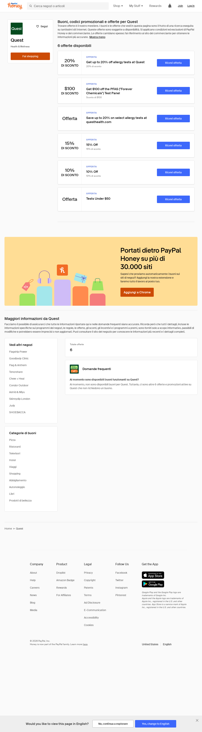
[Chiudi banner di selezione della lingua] (197, 720)
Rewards (155, 6)
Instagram (121, 587)
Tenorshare (16, 372)
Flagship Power (18, 351)
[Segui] (42, 26)
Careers (34, 587)
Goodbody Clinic (19, 358)
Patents (88, 587)
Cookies (89, 625)
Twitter (119, 580)
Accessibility (91, 617)
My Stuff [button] (136, 6)
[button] (157, 644)
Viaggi (12, 467)
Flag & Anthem (18, 365)
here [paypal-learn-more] (85, 644)
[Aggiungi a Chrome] (137, 292)
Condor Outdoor (18, 385)
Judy (12, 405)
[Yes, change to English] (155, 724)
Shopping (14, 473)
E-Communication (95, 610)
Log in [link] (191, 5)
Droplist (60, 572)
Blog (32, 602)
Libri (11, 493)
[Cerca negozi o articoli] (68, 6)
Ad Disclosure (92, 602)
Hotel (12, 460)
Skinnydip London (19, 398)
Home (8, 528)
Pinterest (120, 595)
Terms (87, 595)
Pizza (12, 440)
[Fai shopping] (30, 56)
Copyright (90, 580)
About (33, 572)
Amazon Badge (65, 580)
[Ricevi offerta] (173, 63)
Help (33, 580)
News (33, 595)
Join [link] (180, 5)
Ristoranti (15, 446)
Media (33, 610)
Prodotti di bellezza (20, 500)
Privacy (88, 572)
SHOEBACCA (17, 412)
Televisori (14, 453)
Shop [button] (118, 6)
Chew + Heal (16, 378)
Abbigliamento (17, 480)
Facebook (121, 572)
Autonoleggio (17, 487)
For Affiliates (63, 595)
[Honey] (14, 6)
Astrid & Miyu (17, 392)
